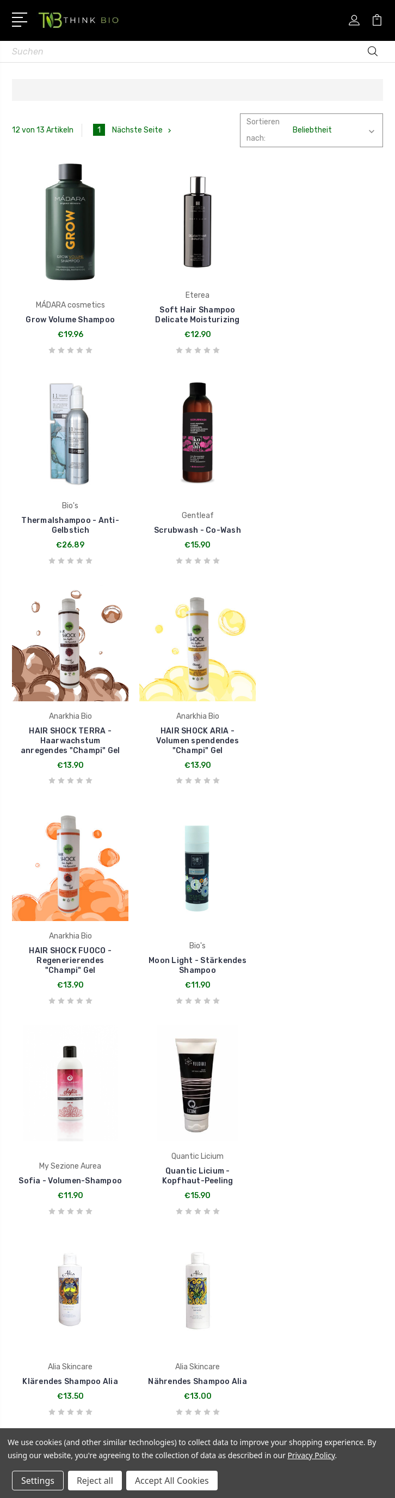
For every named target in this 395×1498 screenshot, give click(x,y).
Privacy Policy (311, 1455)
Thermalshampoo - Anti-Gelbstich (325, 314)
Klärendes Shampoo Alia (197, 970)
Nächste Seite (143, 130)
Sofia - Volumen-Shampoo (325, 760)
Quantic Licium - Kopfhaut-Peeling (70, 965)
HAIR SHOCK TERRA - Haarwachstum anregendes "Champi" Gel (198, 530)
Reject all (95, 1481)
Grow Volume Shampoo (70, 319)
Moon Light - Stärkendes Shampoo (197, 755)
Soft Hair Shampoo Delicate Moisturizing (197, 314)
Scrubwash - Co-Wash (70, 540)
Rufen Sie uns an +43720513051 (88, 1187)
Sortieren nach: (263, 130)
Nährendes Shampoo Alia (324, 970)
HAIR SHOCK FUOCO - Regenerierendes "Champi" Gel (70, 750)
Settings (37, 1481)
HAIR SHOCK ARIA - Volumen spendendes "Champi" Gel (324, 530)
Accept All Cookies (172, 1481)
